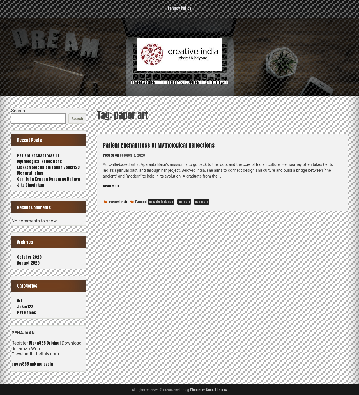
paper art (201, 202)
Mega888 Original (45, 343)
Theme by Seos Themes (208, 389)
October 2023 (29, 257)
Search (18, 110)
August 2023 (28, 263)
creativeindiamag (161, 202)
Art (126, 202)
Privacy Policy (179, 8)
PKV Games (26, 313)
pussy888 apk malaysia (32, 364)
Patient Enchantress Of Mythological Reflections (169, 145)
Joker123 (25, 307)
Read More (112, 186)
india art (184, 202)
